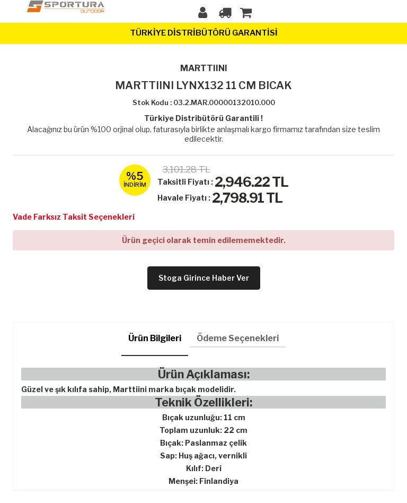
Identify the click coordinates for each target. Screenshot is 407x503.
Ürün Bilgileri (154, 338)
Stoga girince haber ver (203, 277)
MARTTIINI (203, 68)
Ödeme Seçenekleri (238, 338)
